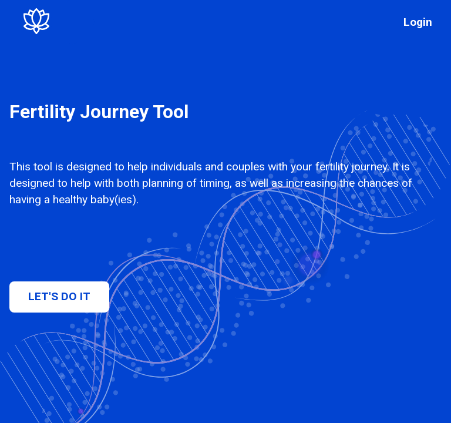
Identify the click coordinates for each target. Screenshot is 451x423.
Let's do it (59, 296)
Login (417, 22)
